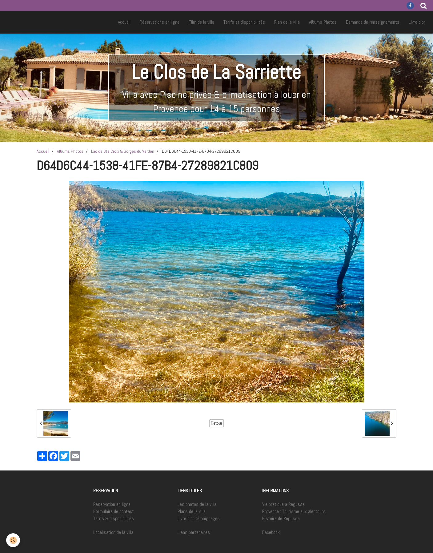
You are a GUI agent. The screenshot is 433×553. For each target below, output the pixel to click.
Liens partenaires (194, 532)
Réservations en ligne (159, 22)
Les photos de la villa (197, 504)
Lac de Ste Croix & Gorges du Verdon (122, 151)
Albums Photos (323, 22)
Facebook (271, 532)
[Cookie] (13, 540)
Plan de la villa (287, 22)
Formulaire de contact (113, 511)
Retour (216, 423)
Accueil (124, 22)
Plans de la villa (192, 511)
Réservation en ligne (111, 504)
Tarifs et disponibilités (244, 22)
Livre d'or (417, 22)
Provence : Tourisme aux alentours (294, 511)
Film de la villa (201, 22)
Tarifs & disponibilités (113, 518)
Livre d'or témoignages (199, 518)
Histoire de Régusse (281, 518)
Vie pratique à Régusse (283, 504)
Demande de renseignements (372, 22)
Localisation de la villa (113, 532)
